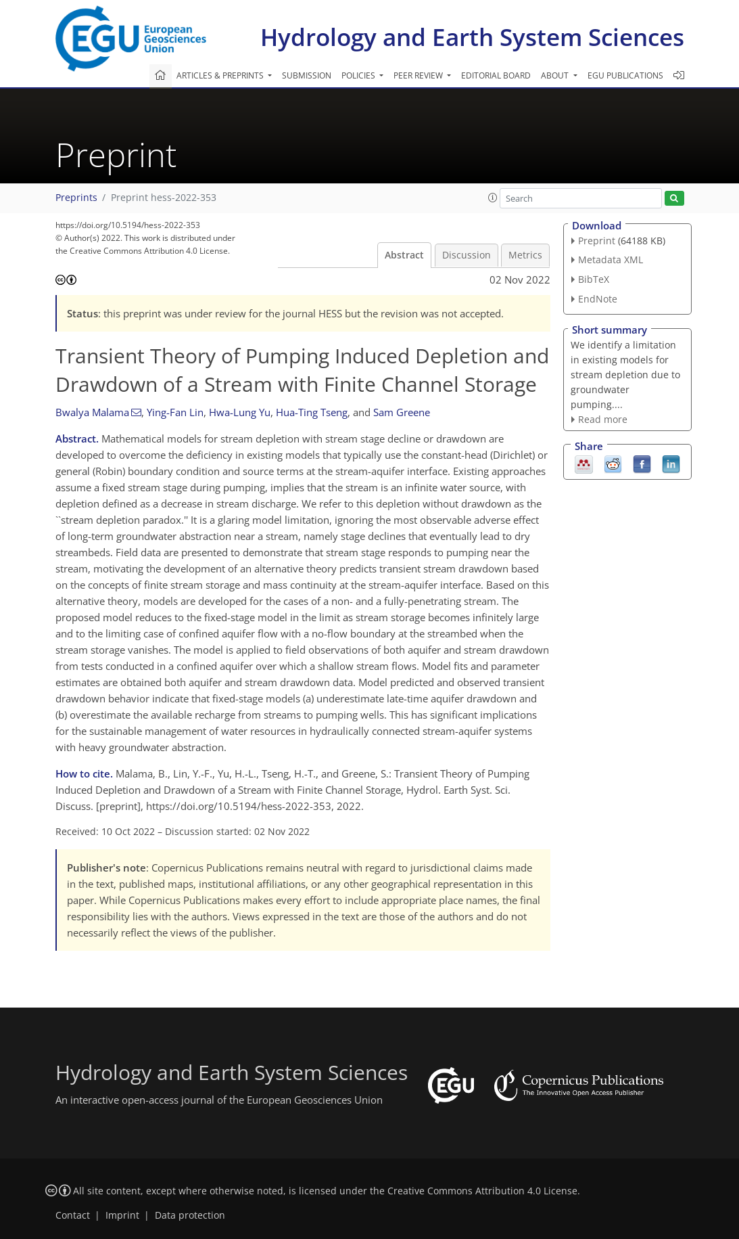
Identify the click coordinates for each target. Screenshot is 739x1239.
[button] (493, 198)
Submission (306, 75)
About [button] (556, 75)
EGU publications (625, 75)
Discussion (466, 255)
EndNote (597, 298)
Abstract (404, 255)
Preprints (76, 198)
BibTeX (593, 279)
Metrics (525, 255)
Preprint (596, 240)
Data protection (190, 1215)
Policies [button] (359, 75)
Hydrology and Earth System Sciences (472, 37)
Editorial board (496, 75)
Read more (602, 419)
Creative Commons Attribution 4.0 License (482, 1191)
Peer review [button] (419, 75)
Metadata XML (610, 259)
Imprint (122, 1215)
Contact (72, 1215)
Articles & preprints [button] (221, 75)
